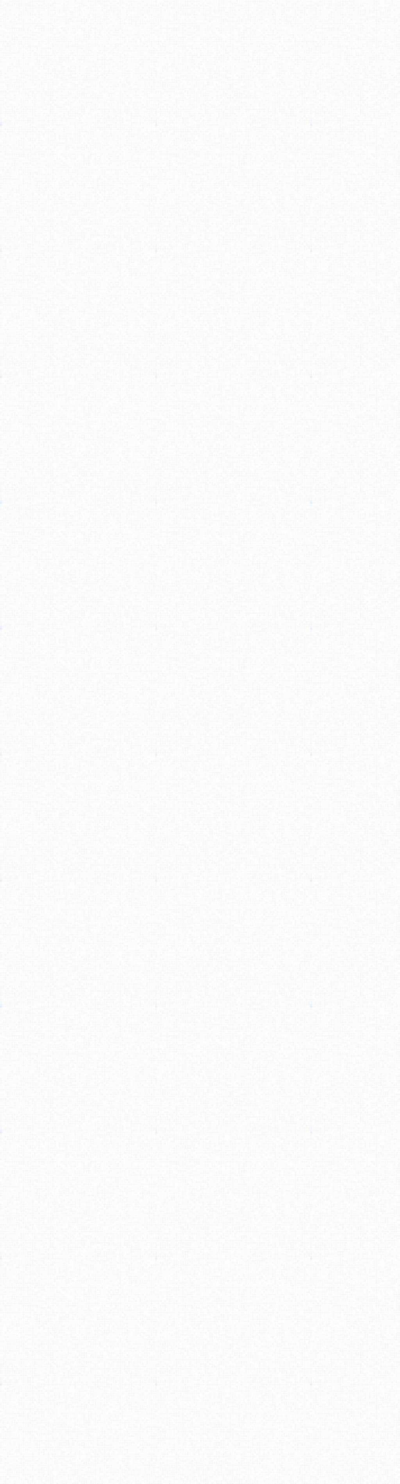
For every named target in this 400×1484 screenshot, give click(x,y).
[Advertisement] (200, 123)
